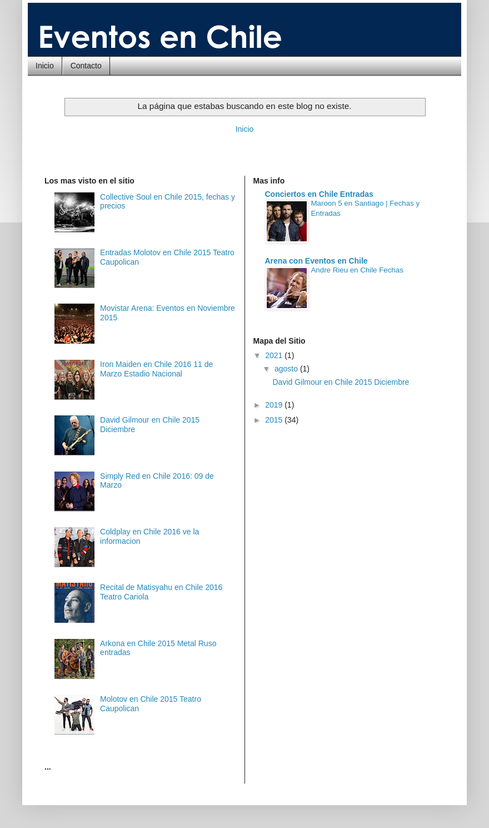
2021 (275, 355)
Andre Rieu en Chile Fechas (357, 270)
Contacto (86, 65)
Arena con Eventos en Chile (316, 260)
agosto (287, 368)
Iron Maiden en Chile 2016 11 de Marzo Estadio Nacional (156, 369)
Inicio (45, 65)
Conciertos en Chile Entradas (319, 194)
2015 (275, 419)
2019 (275, 404)
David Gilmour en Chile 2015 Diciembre (340, 382)
